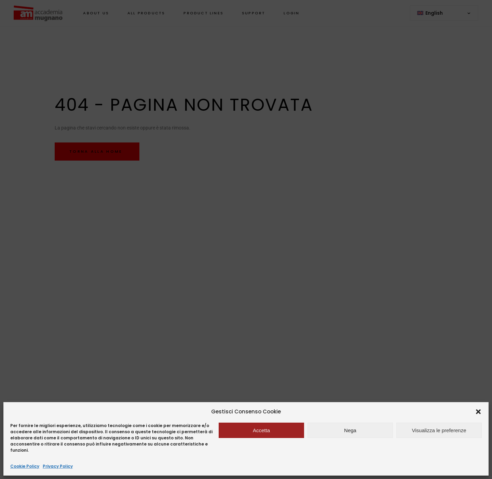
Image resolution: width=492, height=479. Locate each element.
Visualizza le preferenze (439, 430)
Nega (350, 430)
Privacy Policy (58, 466)
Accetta (261, 430)
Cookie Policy (24, 466)
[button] (478, 411)
